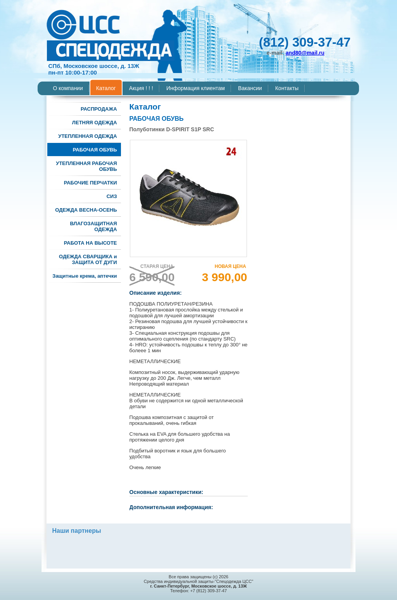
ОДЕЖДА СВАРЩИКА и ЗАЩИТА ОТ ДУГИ (88, 259)
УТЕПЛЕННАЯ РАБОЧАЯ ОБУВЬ (86, 166)
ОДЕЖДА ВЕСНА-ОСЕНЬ (86, 210)
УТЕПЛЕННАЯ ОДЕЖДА (87, 136)
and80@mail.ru (305, 53)
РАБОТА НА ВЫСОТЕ (90, 243)
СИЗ (112, 196)
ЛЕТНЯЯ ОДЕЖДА (94, 122)
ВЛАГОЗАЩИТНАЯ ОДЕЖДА (93, 226)
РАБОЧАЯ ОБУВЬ (95, 150)
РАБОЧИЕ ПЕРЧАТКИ (90, 183)
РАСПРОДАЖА (99, 109)
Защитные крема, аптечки (84, 276)
